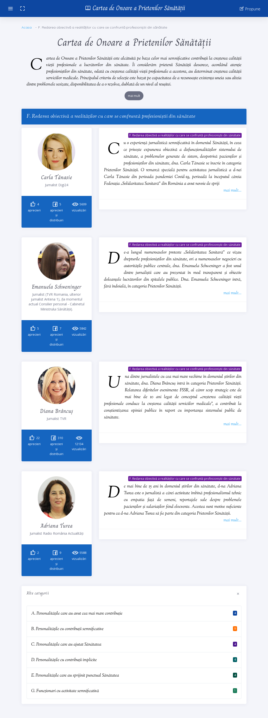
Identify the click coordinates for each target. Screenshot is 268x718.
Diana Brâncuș (56, 410)
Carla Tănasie (56, 177)
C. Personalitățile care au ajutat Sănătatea (66, 644)
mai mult (134, 96)
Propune (249, 8)
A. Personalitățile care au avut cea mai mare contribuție (76, 613)
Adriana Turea (57, 525)
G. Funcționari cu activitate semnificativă (65, 691)
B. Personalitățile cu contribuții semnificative (67, 629)
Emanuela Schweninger (56, 286)
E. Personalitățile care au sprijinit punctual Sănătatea (75, 675)
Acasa (27, 27)
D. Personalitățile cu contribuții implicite (64, 660)
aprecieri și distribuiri (56, 212)
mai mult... (232, 190)
